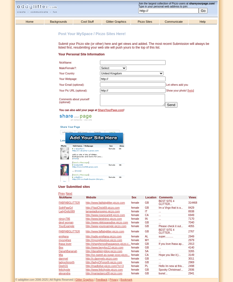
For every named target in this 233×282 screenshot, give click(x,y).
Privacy (113, 279)
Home (29, 21)
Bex (61, 247)
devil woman (66, 222)
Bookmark (126, 279)
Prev (61, 193)
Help (203, 21)
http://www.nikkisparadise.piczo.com (107, 222)
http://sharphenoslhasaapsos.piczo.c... (108, 243)
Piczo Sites (145, 21)
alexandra (64, 273)
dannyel (63, 258)
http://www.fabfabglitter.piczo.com (105, 202)
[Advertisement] (37, 132)
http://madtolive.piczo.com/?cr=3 (105, 266)
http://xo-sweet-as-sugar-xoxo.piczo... (108, 255)
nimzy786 (64, 218)
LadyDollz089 (67, 211)
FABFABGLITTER (69, 202)
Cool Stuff (87, 21)
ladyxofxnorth (66, 262)
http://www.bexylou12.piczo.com (104, 247)
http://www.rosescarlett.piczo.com (105, 215)
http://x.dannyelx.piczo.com (102, 258)
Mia (61, 255)
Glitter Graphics (116, 21)
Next (69, 193)
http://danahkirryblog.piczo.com (104, 251)
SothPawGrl (66, 207)
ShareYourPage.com (111, 110)
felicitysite (64, 269)
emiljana (63, 236)
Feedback (101, 279)
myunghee (65, 240)
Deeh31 (63, 266)
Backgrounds (58, 21)
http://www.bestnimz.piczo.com (104, 218)
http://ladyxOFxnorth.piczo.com (104, 262)
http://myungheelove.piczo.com (104, 240)
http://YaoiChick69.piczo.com (103, 207)
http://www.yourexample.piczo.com (106, 226)
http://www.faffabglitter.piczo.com (105, 231)
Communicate (174, 21)
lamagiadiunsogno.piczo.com (103, 211)
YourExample (66, 226)
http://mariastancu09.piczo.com (104, 273)
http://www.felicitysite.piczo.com (104, 269)
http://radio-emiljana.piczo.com (104, 236)
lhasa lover (65, 243)
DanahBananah (68, 251)
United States (131, 73)
